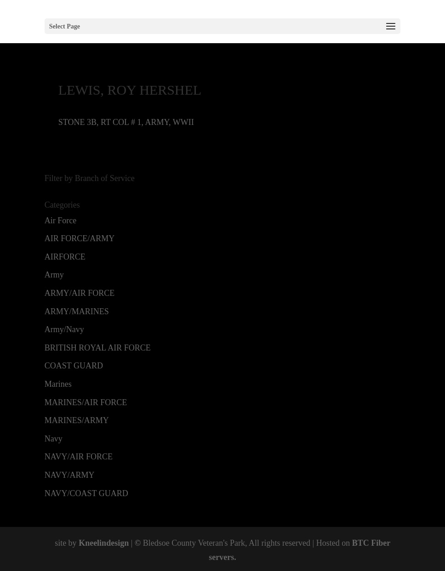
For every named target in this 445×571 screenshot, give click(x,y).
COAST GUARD (74, 365)
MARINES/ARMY (77, 420)
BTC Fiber (371, 543)
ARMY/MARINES (77, 311)
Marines (58, 384)
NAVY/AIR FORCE (79, 456)
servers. (222, 557)
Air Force (60, 220)
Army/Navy (64, 329)
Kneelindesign (104, 543)
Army (54, 274)
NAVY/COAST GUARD (86, 493)
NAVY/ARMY (70, 475)
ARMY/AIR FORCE (80, 293)
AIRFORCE (65, 256)
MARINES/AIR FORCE (86, 402)
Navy (54, 438)
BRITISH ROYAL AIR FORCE (98, 347)
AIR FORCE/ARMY (80, 238)
